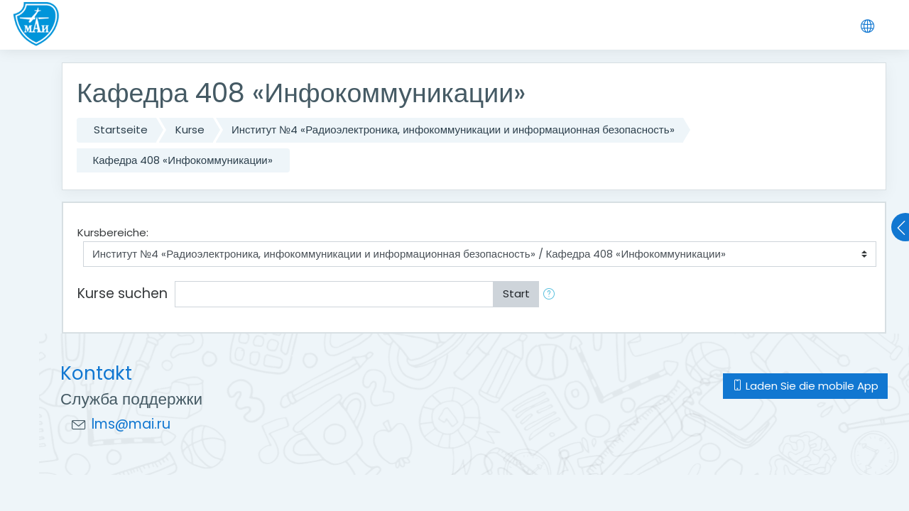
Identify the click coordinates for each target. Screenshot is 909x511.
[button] (552, 294)
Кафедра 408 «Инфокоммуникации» (183, 160)
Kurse (190, 129)
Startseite (121, 129)
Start (516, 293)
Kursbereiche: (112, 232)
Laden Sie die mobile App (805, 385)
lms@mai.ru (131, 424)
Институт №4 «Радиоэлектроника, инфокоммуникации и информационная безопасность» (453, 129)
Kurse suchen (122, 293)
